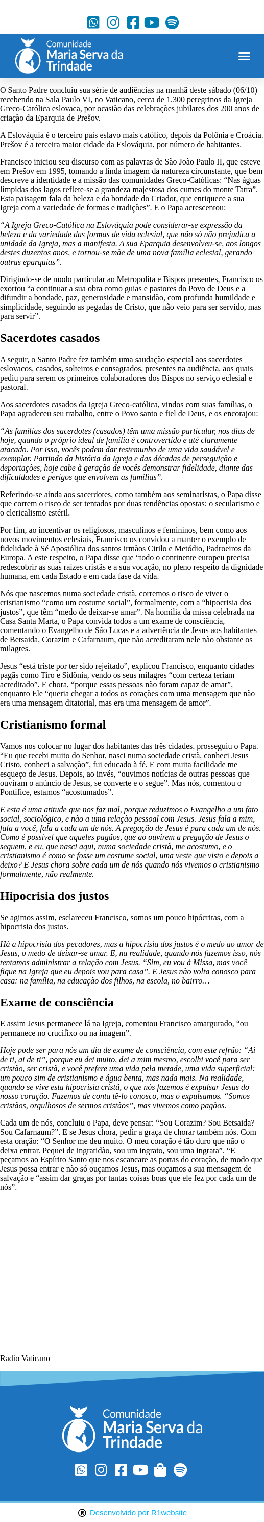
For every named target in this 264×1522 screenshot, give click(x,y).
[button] (244, 56)
